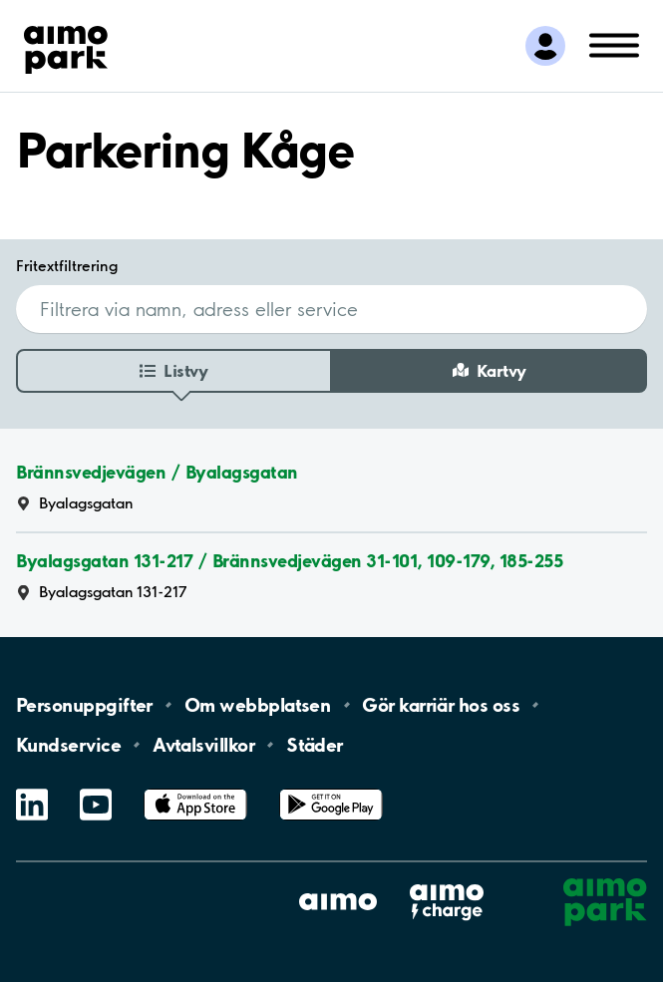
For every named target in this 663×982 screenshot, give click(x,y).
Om (257, 705)
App (195, 789)
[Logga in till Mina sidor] (545, 46)
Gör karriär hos (440, 705)
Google (331, 789)
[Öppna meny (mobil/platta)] (614, 44)
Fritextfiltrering (67, 265)
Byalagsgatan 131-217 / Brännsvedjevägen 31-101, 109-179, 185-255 (289, 560)
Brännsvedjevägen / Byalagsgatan (157, 472)
